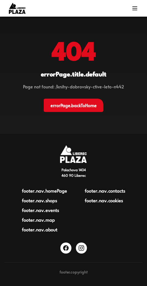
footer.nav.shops (39, 201)
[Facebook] (65, 248)
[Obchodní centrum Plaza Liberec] (73, 154)
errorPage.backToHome (73, 105)
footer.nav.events (40, 210)
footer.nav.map (38, 220)
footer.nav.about (39, 230)
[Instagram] (81, 248)
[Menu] (134, 8)
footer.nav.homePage (44, 191)
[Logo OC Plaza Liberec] (17, 8)
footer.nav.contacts (105, 191)
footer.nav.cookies (104, 201)
